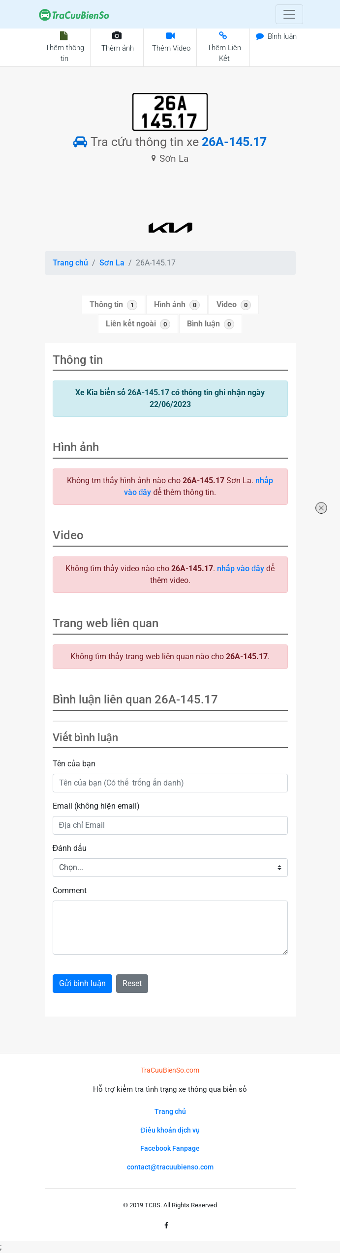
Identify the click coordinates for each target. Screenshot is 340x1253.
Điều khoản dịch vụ (169, 1130)
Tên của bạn (74, 763)
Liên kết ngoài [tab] (138, 324)
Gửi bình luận (82, 983)
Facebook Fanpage (170, 1148)
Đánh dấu (70, 848)
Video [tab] (233, 305)
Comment (70, 890)
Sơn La (111, 262)
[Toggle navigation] (289, 14)
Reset (132, 983)
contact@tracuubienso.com (170, 1167)
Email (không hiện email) (96, 806)
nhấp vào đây (240, 568)
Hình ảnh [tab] (177, 305)
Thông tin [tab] (113, 305)
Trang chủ (70, 262)
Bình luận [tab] (210, 324)
